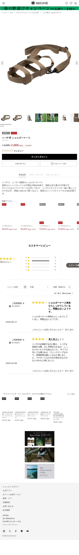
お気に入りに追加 (60, 164)
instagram (4, 531)
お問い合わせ (8, 506)
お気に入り (71, 3)
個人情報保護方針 (9, 518)
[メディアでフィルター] (61, 287)
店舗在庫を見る (20, 164)
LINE (22, 531)
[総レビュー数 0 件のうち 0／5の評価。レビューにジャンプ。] (13, 151)
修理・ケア (7, 498)
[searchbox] (14, 287)
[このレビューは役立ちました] (66, 329)
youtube (28, 531)
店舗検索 (6, 502)
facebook (16, 531)
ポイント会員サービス (12, 494)
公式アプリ (7, 490)
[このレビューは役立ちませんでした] (70, 329)
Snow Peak (39, 3)
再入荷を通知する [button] (39, 157)
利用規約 (6, 515)
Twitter (10, 531)
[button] (77, 63)
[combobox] (39, 287)
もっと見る (71, 394)
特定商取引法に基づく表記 (12, 521)
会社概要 (6, 510)
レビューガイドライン (10, 524)
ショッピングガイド (11, 487)
